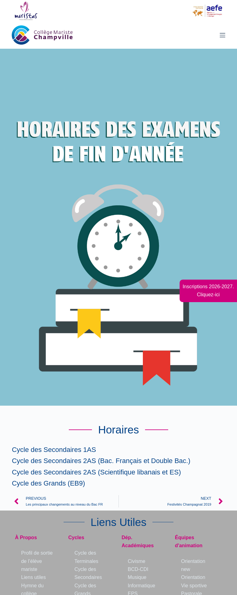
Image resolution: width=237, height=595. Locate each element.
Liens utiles (33, 577)
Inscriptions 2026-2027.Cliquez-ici (208, 290)
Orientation (193, 577)
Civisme (136, 561)
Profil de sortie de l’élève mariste (36, 561)
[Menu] (222, 35)
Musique (137, 577)
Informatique (141, 585)
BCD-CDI (138, 569)
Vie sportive (194, 585)
